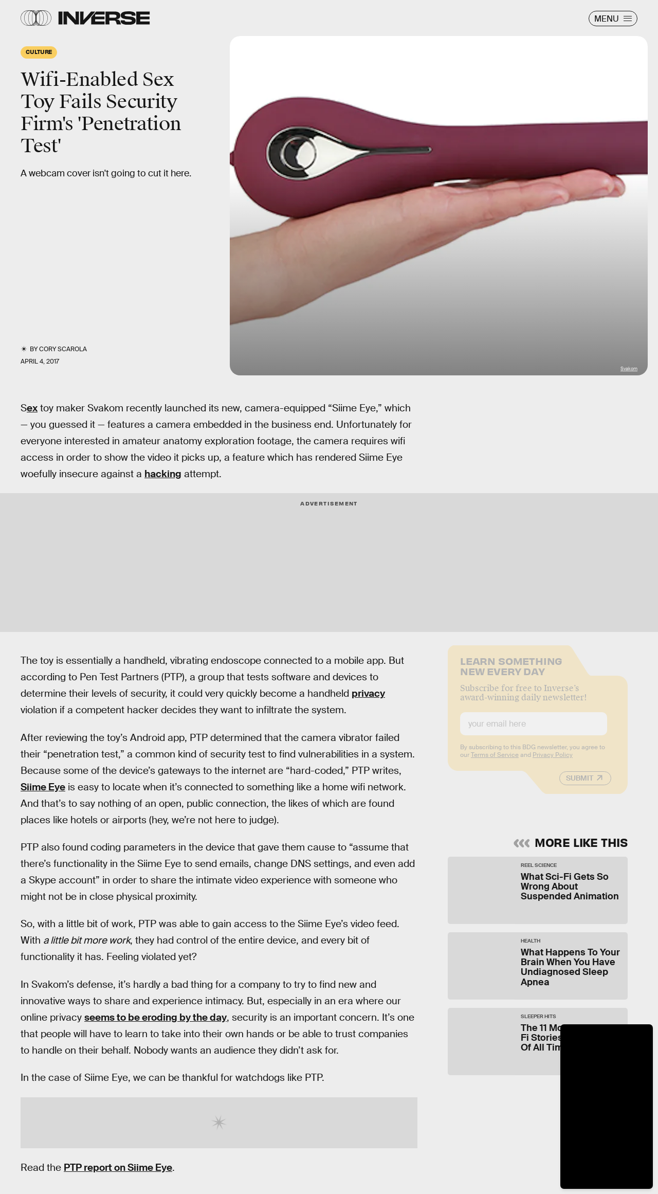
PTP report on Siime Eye (118, 1167)
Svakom (628, 369)
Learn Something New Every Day (511, 672)
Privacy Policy (553, 762)
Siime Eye (43, 787)
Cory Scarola (63, 349)
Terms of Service (495, 762)
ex (32, 408)
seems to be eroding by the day (155, 1017)
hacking (162, 473)
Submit (579, 785)
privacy (368, 693)
